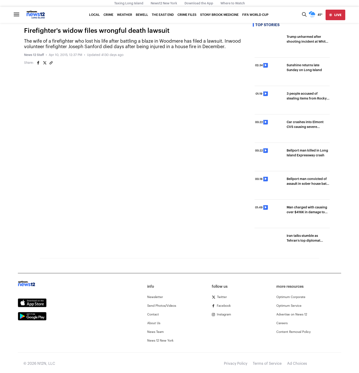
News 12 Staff (34, 55)
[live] (335, 15)
